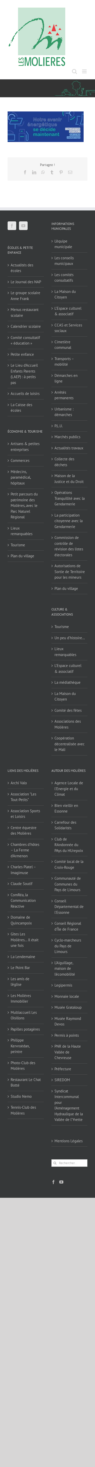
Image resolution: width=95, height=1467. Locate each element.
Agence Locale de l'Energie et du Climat (68, 788)
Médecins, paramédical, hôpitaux (21, 477)
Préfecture (62, 1068)
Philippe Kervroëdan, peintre (20, 1046)
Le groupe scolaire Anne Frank (25, 295)
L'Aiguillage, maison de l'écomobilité (64, 968)
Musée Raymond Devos (67, 1021)
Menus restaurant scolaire (25, 312)
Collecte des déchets (64, 462)
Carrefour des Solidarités (65, 825)
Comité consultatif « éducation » (25, 340)
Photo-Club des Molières (23, 1065)
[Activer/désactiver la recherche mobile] (74, 71)
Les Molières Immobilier (21, 998)
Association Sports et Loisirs (25, 813)
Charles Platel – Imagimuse (23, 869)
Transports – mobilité (64, 361)
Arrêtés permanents (63, 395)
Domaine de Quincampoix (21, 920)
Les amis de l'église (20, 981)
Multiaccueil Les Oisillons (24, 1015)
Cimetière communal (62, 344)
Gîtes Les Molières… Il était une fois (25, 940)
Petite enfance (22, 354)
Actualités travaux (68, 448)
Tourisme (18, 545)
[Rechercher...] (69, 1163)
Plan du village (22, 555)
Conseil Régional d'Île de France (67, 926)
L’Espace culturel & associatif (67, 311)
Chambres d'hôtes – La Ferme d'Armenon (25, 850)
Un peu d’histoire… (69, 637)
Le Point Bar (20, 967)
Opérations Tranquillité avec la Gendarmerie (69, 498)
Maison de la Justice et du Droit (69, 478)
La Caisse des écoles (21, 407)
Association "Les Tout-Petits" (23, 797)
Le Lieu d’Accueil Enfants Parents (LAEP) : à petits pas (24, 374)
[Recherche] (55, 1163)
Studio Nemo (21, 1096)
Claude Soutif (21, 883)
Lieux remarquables (21, 531)
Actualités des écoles (22, 268)
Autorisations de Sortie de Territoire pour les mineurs (69, 571)
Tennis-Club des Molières (23, 1110)
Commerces (20, 460)
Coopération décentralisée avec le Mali (69, 744)
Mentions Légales (68, 1140)
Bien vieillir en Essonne (66, 808)
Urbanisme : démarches (63, 412)
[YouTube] (23, 225)
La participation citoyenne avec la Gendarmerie (68, 521)
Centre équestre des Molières (23, 830)
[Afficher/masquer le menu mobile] (84, 71)
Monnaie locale (66, 996)
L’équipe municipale (63, 244)
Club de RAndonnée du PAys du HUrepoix (68, 845)
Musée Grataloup (68, 1007)
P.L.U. (58, 425)
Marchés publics (67, 436)
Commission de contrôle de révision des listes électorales (68, 546)
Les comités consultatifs (63, 277)
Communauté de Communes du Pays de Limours (67, 884)
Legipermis (63, 985)
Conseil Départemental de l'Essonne (69, 907)
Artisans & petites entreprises (25, 446)
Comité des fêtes (68, 710)
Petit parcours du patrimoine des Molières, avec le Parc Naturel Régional (24, 505)
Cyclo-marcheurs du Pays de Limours (67, 946)
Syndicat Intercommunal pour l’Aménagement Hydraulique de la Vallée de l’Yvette (68, 1105)
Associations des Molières (67, 724)
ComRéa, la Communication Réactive (23, 900)
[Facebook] (12, 225)
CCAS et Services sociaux (68, 328)
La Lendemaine (23, 956)
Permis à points (66, 1035)
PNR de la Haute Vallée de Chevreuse (67, 1052)
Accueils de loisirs (25, 393)
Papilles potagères (25, 1029)
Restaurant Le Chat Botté (26, 1082)
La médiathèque (67, 682)
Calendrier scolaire (26, 326)
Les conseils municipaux (64, 260)
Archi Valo (19, 782)
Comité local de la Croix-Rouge (68, 864)
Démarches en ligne (66, 378)
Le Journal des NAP (26, 281)
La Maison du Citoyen (65, 294)
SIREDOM (62, 1079)
